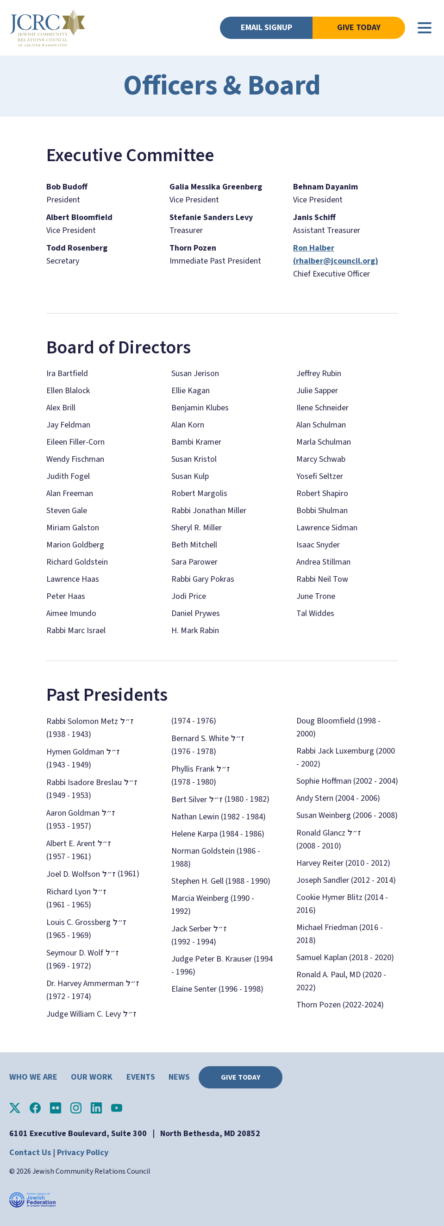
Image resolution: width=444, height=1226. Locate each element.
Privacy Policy (82, 1152)
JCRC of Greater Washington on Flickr (55, 1108)
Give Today (359, 27)
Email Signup (266, 27)
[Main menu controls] (424, 28)
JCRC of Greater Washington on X (15, 1108)
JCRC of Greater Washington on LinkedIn (96, 1108)
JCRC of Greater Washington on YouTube (116, 1108)
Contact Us (30, 1152)
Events (140, 1077)
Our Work (92, 1077)
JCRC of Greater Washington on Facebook (35, 1108)
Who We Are (33, 1077)
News (179, 1077)
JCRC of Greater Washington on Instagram (76, 1108)
